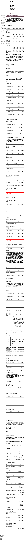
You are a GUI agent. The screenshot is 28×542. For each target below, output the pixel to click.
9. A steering (2, 39)
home (26, 14)
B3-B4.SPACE (2, 539)
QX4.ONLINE (2, 534)
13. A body (2, 43)
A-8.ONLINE (2, 536)
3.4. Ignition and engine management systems (3, 31)
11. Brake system (3, 41)
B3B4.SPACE (2, 540)
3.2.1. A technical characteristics (3, 20)
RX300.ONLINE (2, 537)
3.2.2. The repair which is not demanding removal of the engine (3, 22)
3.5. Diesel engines (2, 33)
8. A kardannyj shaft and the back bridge (3, 38)
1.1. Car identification (2, 14)
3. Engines (2, 16)
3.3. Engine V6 (3, 29)
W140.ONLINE (2, 538)
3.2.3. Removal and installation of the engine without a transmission (3, 25)
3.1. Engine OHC (4, 17)
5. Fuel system (3, 34)
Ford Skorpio (2, 13)
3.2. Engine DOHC (10, 13)
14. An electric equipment (3, 44)
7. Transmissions (3, 36)
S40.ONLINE (2, 535)
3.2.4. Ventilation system (3, 27)
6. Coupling (2, 35)
